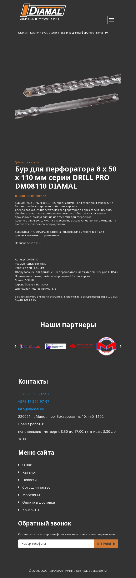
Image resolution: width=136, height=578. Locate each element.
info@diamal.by (31, 409)
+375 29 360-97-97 (33, 394)
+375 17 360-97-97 (33, 401)
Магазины (31, 494)
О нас (27, 464)
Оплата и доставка (38, 502)
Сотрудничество (36, 487)
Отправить (106, 543)
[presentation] (15, 345)
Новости (29, 479)
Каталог (29, 472)
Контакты (30, 509)
